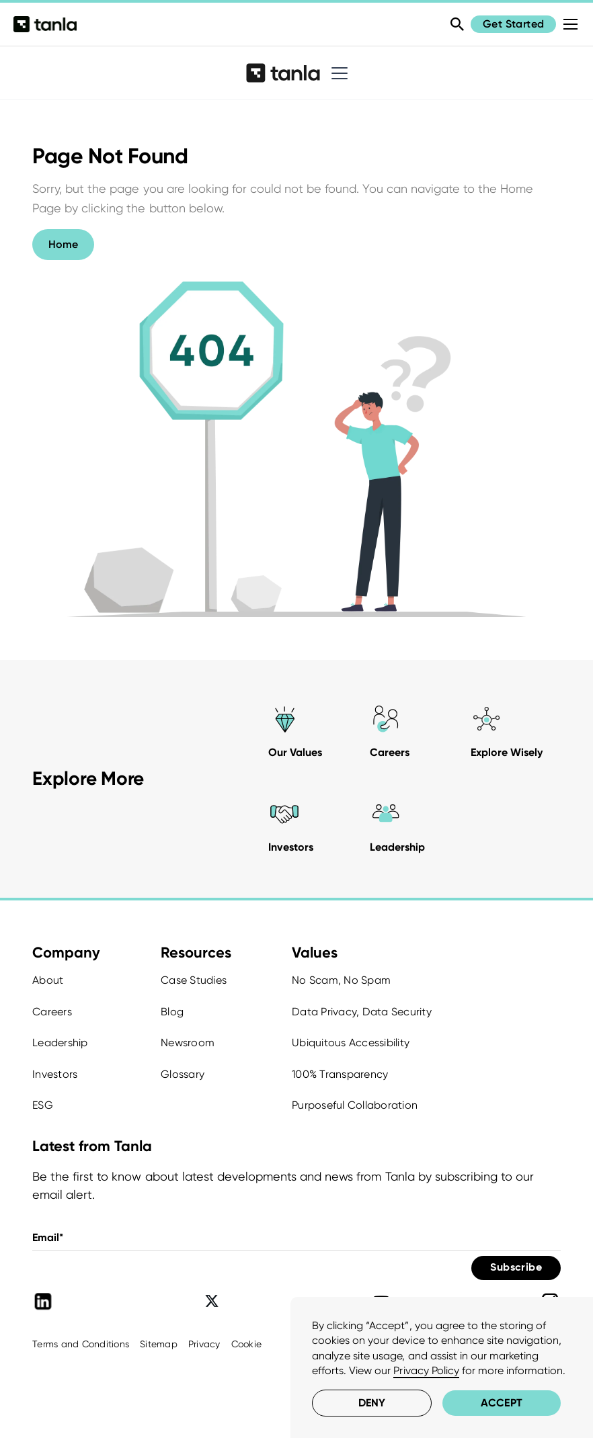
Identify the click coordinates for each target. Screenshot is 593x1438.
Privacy (204, 1344)
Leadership (60, 1042)
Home (63, 244)
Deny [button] (371, 1402)
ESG (42, 1105)
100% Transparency (340, 1074)
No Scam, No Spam (341, 980)
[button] (336, 73)
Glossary (182, 1074)
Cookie (246, 1344)
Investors (54, 1074)
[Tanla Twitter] (212, 1301)
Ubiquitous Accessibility (350, 1042)
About (47, 980)
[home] (283, 72)
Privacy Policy (426, 1370)
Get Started (513, 23)
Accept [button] (501, 1402)
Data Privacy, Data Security (362, 1011)
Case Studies (194, 980)
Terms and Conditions (80, 1344)
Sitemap (158, 1344)
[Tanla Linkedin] (43, 1301)
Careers (52, 1011)
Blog (172, 1011)
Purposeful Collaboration (355, 1105)
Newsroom (187, 1042)
